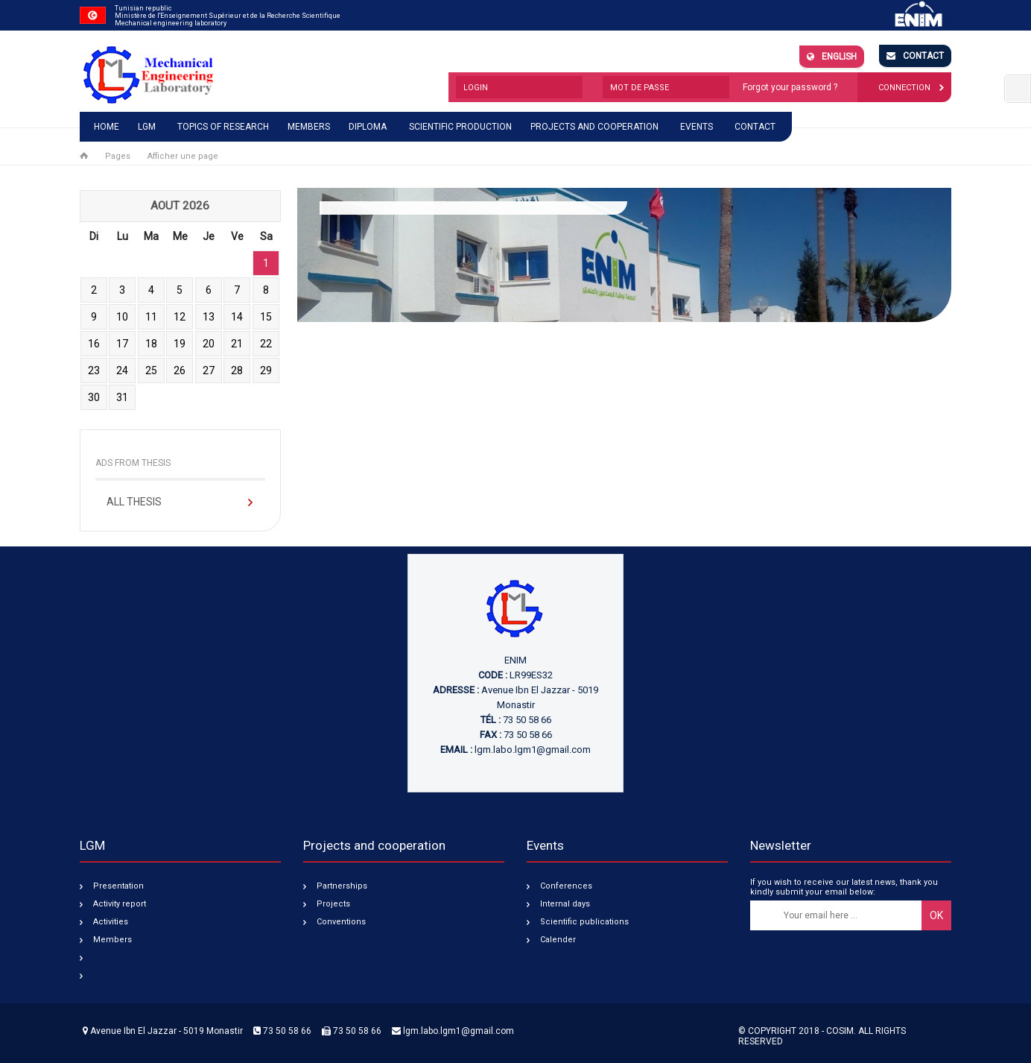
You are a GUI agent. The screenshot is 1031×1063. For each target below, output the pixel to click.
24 (122, 370)
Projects (333, 904)
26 (179, 370)
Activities (110, 922)
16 (94, 344)
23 (94, 370)
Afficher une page (182, 156)
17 (122, 344)
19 (179, 344)
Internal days (565, 904)
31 (122, 397)
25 (151, 370)
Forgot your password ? (790, 87)
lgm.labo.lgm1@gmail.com (533, 749)
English (832, 56)
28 (237, 370)
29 (266, 370)
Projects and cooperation (594, 127)
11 (151, 317)
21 (237, 344)
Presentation (118, 886)
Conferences (566, 886)
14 (237, 317)
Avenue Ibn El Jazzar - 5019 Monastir (163, 1031)
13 (209, 317)
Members (309, 127)
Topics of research (223, 127)
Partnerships (342, 886)
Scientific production (460, 127)
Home (106, 127)
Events (696, 127)
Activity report (119, 904)
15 (266, 317)
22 (266, 344)
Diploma (368, 127)
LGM (147, 127)
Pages (117, 156)
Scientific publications (584, 922)
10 (122, 317)
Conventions (341, 922)
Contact (915, 56)
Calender (558, 939)
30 (94, 397)
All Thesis (134, 502)
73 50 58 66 (282, 1031)
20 (209, 344)
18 (151, 344)
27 (209, 370)
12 (179, 317)
